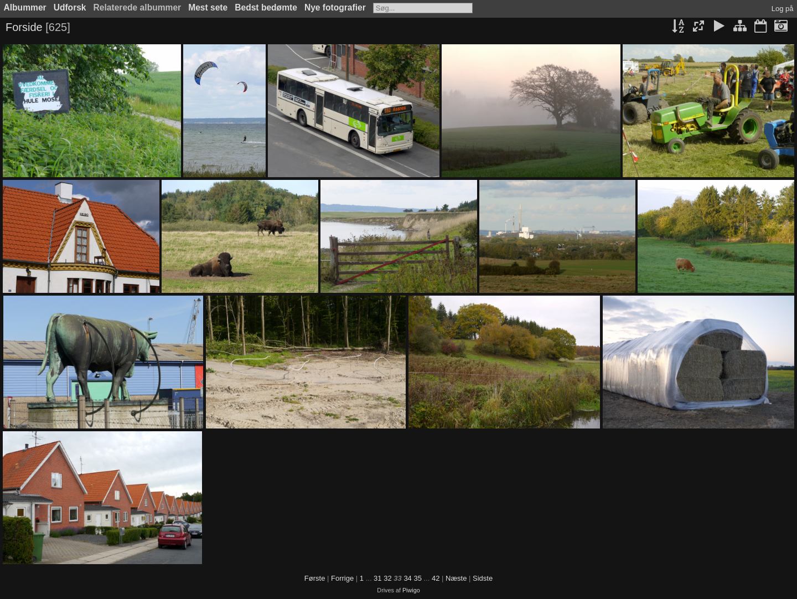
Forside (24, 27)
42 (435, 578)
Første (314, 578)
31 (377, 578)
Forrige (342, 578)
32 (387, 578)
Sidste (483, 578)
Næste (456, 578)
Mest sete (207, 7)
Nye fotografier (335, 7)
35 (417, 578)
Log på (783, 8)
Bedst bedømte (266, 7)
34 (407, 578)
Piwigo (411, 590)
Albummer (25, 7)
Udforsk (70, 7)
